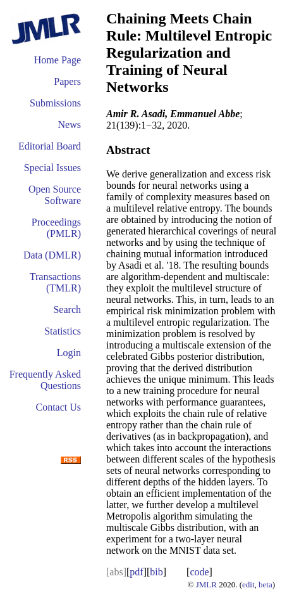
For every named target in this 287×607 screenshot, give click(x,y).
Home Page (57, 59)
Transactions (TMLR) (55, 282)
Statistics (62, 331)
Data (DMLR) (52, 255)
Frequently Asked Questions (45, 380)
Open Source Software (54, 195)
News (69, 124)
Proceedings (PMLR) (56, 228)
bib (156, 571)
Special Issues (52, 167)
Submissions (55, 103)
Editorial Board (49, 146)
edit (248, 584)
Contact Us (58, 407)
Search (67, 309)
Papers (67, 81)
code (199, 571)
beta (265, 584)
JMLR (206, 584)
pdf (136, 571)
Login (69, 352)
